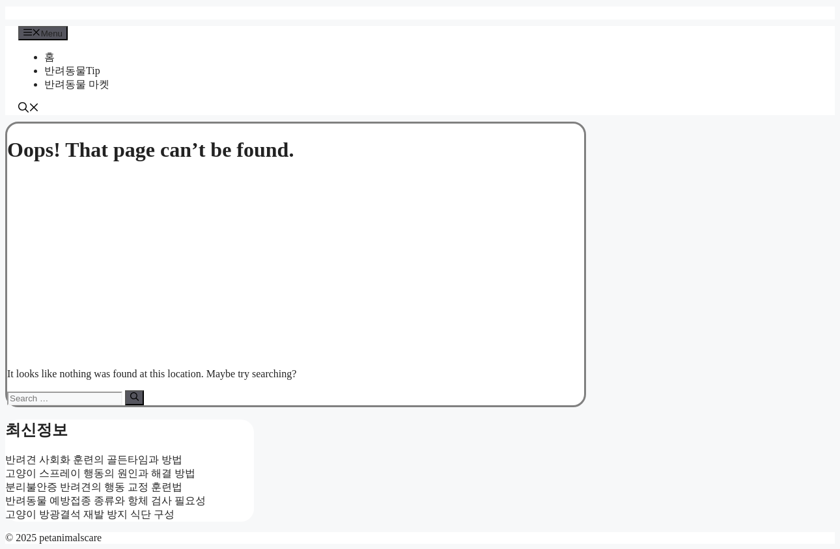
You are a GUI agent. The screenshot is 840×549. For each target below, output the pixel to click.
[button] (28, 108)
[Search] (134, 397)
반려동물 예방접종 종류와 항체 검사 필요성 (105, 500)
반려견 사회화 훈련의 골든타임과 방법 (93, 459)
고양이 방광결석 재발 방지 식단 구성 (90, 514)
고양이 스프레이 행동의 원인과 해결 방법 (100, 473)
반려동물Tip (72, 70)
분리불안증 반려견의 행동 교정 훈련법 (93, 486)
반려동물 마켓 (76, 84)
